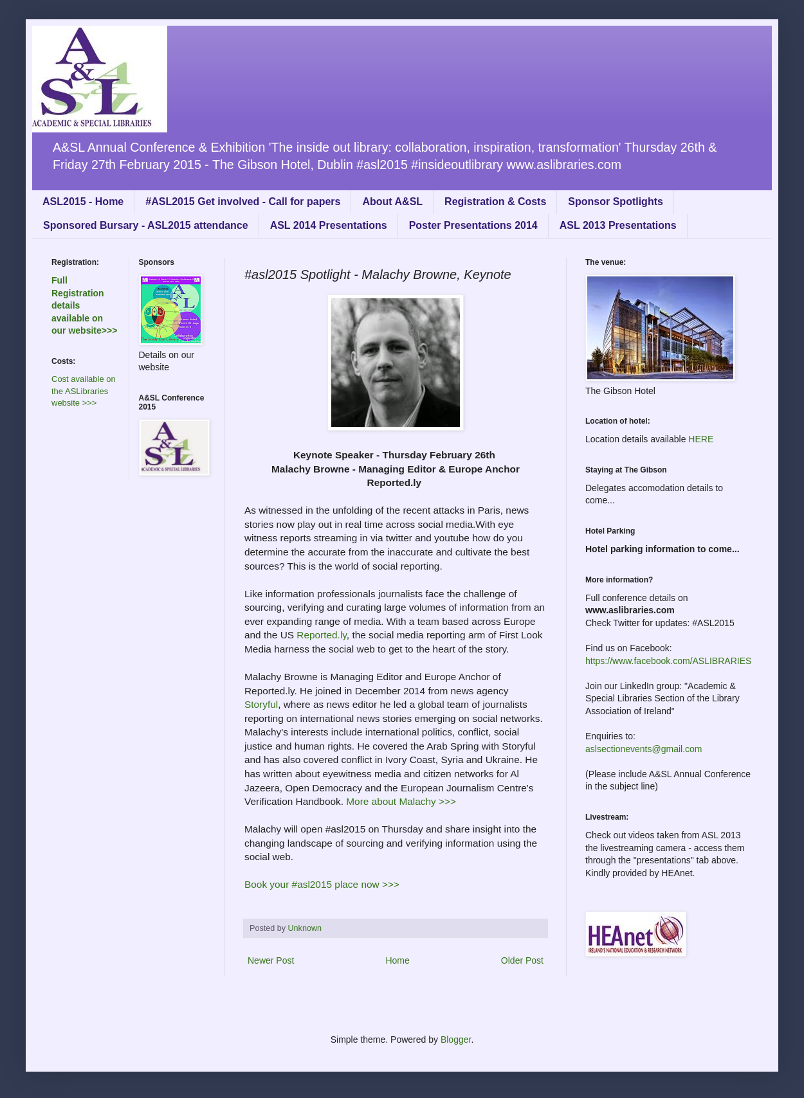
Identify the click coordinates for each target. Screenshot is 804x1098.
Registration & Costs (495, 201)
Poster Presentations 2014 (473, 225)
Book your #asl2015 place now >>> (323, 884)
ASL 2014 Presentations (328, 225)
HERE (700, 439)
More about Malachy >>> (401, 801)
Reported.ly (322, 634)
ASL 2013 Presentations (618, 225)
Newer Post (271, 960)
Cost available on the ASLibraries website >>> (83, 391)
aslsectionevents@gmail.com (643, 749)
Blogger (456, 1039)
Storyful (261, 704)
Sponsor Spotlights (615, 201)
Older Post (522, 960)
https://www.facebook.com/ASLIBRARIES (668, 661)
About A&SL (392, 201)
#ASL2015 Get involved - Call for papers (242, 201)
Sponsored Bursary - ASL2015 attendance (145, 225)
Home (397, 960)
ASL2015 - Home (82, 201)
